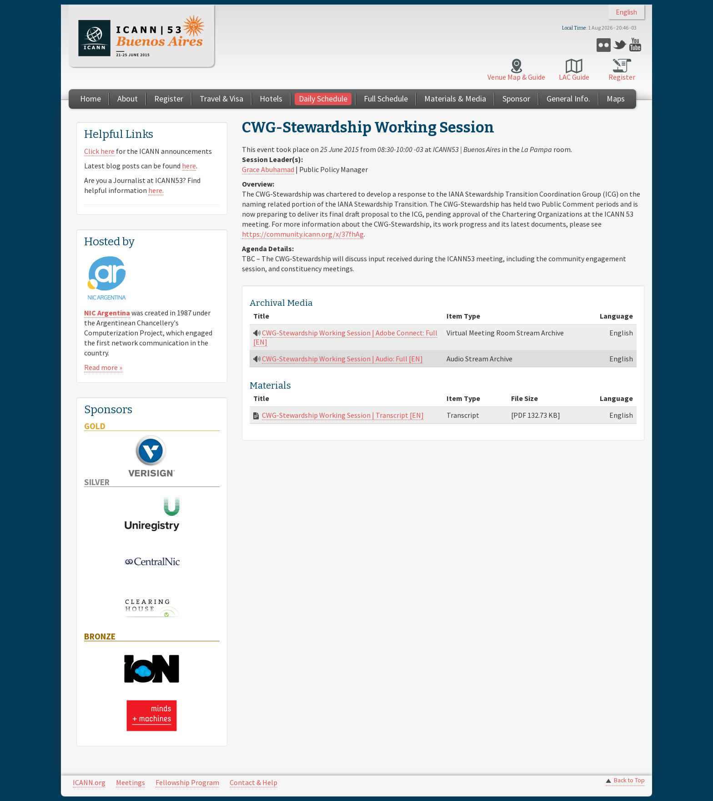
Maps (616, 98)
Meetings (130, 782)
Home (90, 98)
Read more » (103, 367)
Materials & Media (455, 98)
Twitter (620, 45)
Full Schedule (386, 98)
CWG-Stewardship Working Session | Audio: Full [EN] (342, 358)
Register (621, 76)
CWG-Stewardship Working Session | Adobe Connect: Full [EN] (345, 337)
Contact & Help (253, 782)
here (189, 165)
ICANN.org (89, 782)
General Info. (568, 98)
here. (156, 190)
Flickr (604, 45)
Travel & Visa (221, 98)
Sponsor (516, 98)
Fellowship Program (187, 782)
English (626, 12)
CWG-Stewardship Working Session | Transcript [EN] (343, 415)
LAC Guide (574, 76)
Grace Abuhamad (268, 169)
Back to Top (629, 780)
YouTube (636, 45)
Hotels (271, 98)
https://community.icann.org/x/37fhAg (303, 233)
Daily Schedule (323, 98)
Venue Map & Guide (516, 76)
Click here (99, 151)
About (127, 98)
